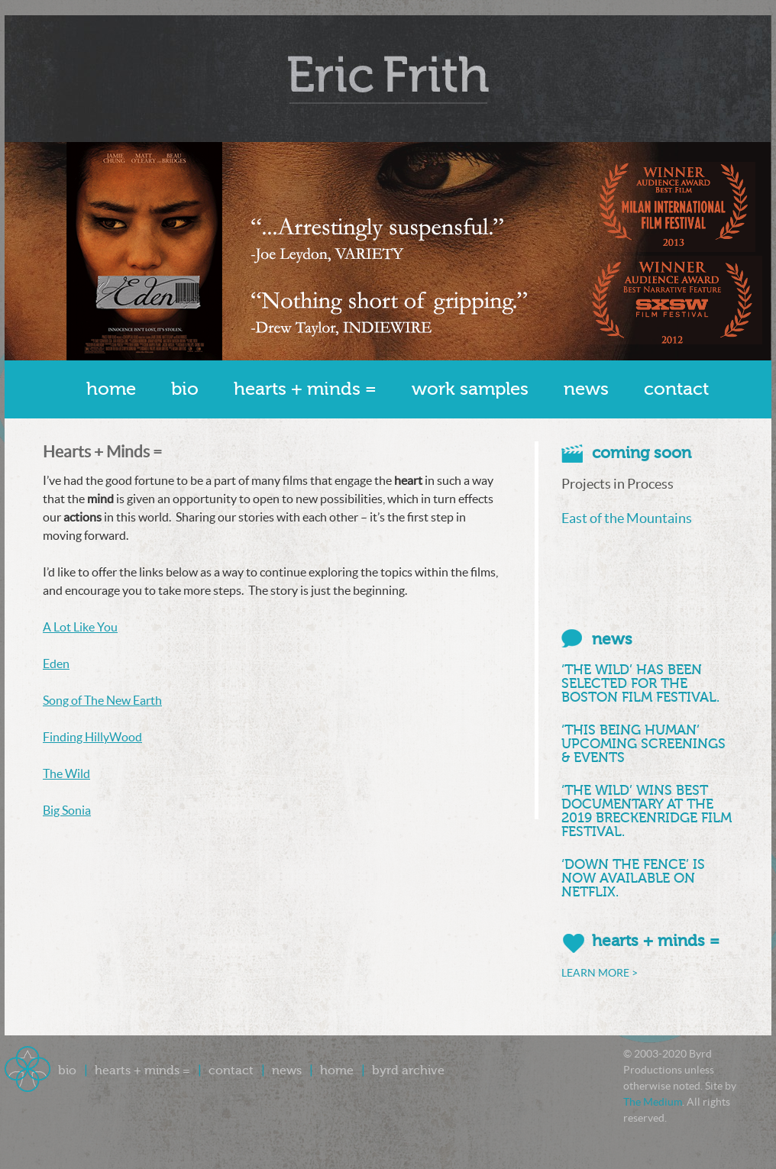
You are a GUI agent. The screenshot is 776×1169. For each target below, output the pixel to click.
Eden (56, 663)
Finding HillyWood (92, 737)
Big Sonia (67, 810)
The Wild (66, 773)
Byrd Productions (388, 78)
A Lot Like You (80, 627)
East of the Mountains (626, 518)
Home (111, 389)
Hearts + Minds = (305, 389)
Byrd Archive (408, 1070)
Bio (185, 389)
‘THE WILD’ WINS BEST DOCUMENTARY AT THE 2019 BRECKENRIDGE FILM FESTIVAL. (646, 811)
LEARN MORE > (599, 973)
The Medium (652, 1102)
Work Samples (470, 389)
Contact (676, 389)
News (586, 389)
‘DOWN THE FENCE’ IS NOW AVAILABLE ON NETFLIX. (633, 878)
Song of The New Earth (102, 700)
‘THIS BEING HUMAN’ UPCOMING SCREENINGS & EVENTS (643, 743)
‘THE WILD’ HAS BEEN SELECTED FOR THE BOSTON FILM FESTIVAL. (640, 683)
